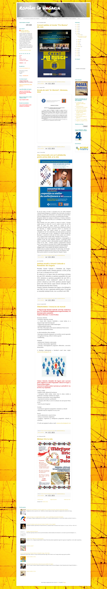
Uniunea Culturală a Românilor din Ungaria (25, 31)
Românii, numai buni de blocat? (32, 531)
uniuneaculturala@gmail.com (44, 352)
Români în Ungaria (39, 8)
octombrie (79, 34)
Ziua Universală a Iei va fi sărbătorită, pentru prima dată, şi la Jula (51, 156)
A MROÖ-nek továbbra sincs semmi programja (35, 538)
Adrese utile (44, 18)
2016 (77, 33)
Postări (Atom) (45, 501)
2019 (77, 28)
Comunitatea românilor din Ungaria (31, 18)
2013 (77, 52)
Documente (52, 18)
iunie (79, 41)
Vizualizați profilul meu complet (25, 50)
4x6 (57, 582)
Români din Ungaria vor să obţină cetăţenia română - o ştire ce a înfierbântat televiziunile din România (45, 516)
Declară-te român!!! (30, 545)
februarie (79, 46)
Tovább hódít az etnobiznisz (81, 108)
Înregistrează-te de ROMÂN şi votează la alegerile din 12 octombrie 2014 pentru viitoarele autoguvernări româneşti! (47, 509)
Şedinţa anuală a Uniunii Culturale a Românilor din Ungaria (51, 264)
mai (78, 43)
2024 (77, 24)
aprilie (79, 44)
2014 (77, 50)
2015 (77, 48)
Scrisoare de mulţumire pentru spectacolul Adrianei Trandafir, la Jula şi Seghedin (41, 524)
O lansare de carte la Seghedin (81, 119)
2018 (77, 29)
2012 (77, 53)
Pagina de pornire (53, 499)
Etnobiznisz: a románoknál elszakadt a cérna (81, 114)
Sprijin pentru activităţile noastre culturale (66, 18)
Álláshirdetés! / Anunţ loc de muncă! (51, 307)
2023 (77, 26)
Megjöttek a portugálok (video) (81, 120)
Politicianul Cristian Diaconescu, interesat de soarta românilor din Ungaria (40, 564)
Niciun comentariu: (41, 83)
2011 (77, 55)
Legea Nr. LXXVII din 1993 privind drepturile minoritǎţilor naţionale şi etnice (25, 92)
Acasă (19, 18)
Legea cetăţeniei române (24, 99)
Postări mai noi (40, 499)
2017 (77, 31)
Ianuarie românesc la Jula (31, 556)
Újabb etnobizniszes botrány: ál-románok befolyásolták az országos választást (81, 111)
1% (79, 18)
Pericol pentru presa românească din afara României (81, 107)
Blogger (64, 582)
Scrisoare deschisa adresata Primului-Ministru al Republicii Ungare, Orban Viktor (35, 553)
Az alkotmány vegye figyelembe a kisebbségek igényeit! (80, 103)
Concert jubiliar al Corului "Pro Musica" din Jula (82, 37)
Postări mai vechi (67, 499)
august (79, 39)
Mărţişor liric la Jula (45, 439)
